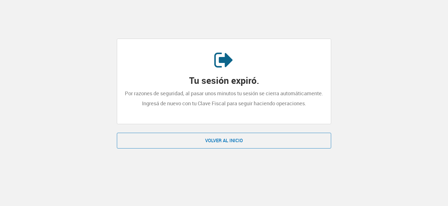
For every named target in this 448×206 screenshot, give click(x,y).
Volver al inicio (224, 140)
